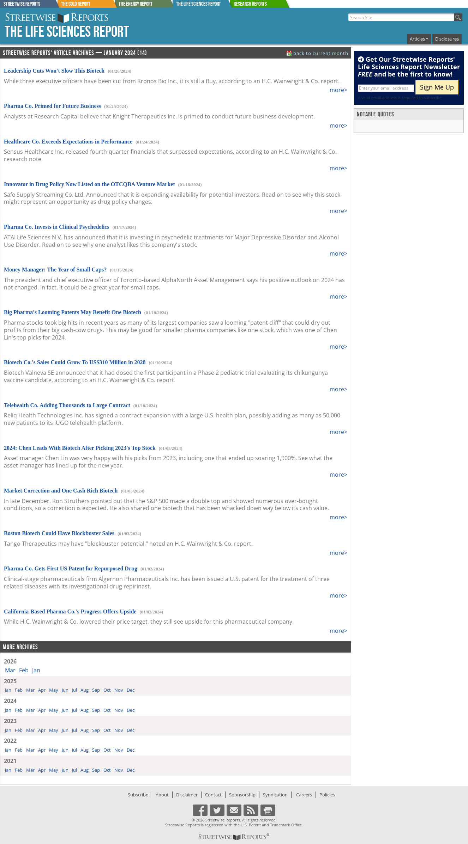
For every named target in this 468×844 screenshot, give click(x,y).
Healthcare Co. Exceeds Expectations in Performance (68, 142)
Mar (10, 670)
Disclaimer (187, 794)
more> (338, 90)
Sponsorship (242, 794)
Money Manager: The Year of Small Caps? (55, 270)
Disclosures (447, 39)
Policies (327, 794)
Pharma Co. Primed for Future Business (52, 106)
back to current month (320, 53)
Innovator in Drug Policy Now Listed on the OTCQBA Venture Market (89, 184)
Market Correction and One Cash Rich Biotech (61, 491)
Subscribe (138, 794)
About (162, 794)
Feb (24, 670)
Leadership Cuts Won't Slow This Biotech (54, 71)
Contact (213, 794)
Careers (304, 794)
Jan (36, 670)
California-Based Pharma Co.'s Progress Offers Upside (70, 611)
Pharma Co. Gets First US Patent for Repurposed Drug (70, 568)
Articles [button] (417, 39)
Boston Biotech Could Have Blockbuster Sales (59, 533)
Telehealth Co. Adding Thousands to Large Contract (67, 405)
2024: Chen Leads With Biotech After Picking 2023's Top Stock (80, 448)
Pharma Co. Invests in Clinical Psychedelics (56, 227)
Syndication (275, 794)
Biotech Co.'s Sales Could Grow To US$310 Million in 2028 (75, 362)
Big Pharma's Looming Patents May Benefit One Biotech (72, 312)
